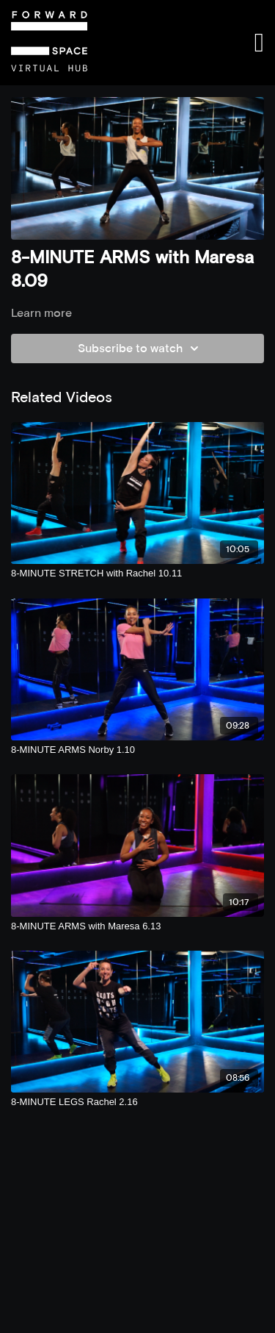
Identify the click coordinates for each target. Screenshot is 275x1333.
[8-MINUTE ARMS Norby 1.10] (137, 750)
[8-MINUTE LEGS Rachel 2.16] (137, 1102)
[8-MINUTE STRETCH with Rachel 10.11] (137, 573)
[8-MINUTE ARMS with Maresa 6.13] (137, 926)
